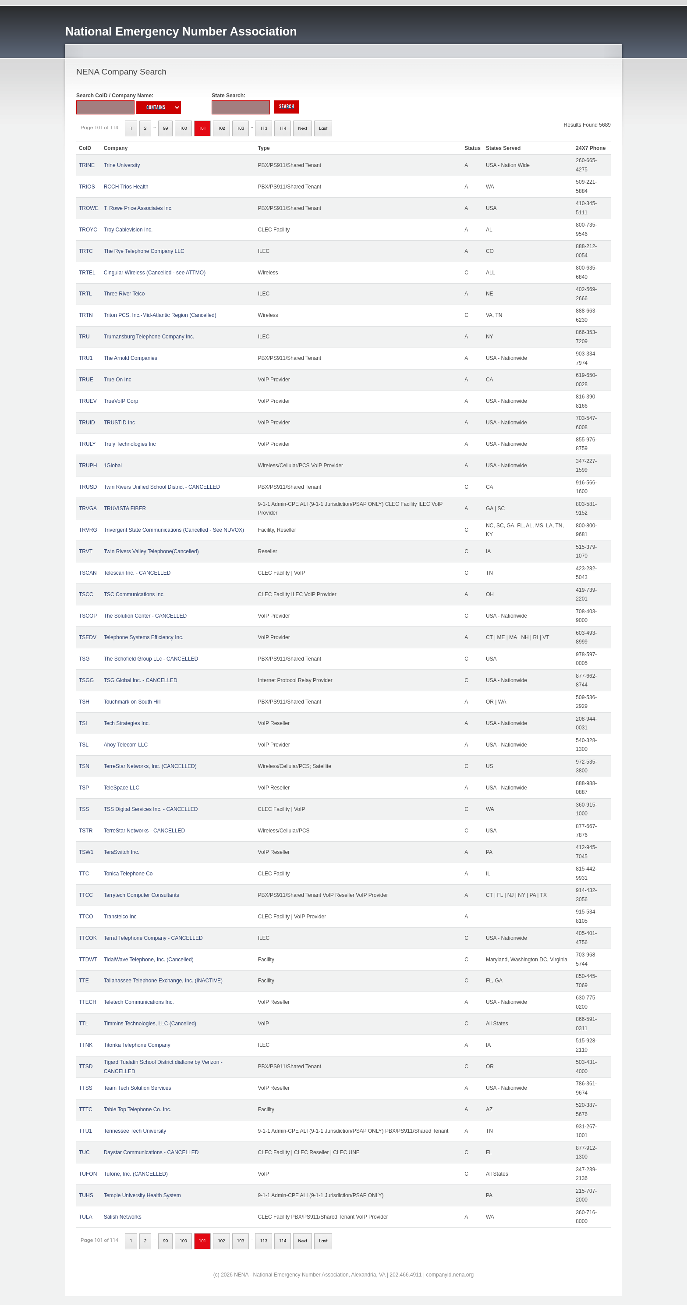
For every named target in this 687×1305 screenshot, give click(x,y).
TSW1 (86, 852)
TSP (84, 788)
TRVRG (88, 530)
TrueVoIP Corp (121, 401)
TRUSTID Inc (119, 423)
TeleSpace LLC (121, 788)
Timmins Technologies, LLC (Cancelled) (150, 1024)
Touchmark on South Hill (132, 702)
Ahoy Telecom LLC (126, 745)
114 (283, 128)
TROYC (88, 230)
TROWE (89, 208)
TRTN (86, 315)
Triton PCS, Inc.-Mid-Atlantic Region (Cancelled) (160, 315)
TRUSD (88, 487)
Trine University (122, 165)
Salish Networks (123, 1217)
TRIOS (87, 187)
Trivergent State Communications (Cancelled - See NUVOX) (174, 530)
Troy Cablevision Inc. (128, 230)
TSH (84, 702)
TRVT (85, 551)
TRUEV (88, 401)
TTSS (85, 1088)
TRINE (87, 165)
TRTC (86, 251)
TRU (84, 337)
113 (263, 128)
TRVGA (88, 508)
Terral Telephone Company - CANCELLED (153, 938)
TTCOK (88, 938)
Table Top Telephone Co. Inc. (137, 1109)
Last (323, 128)
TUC (84, 1152)
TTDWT (88, 960)
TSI (83, 723)
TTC (84, 874)
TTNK (85, 1045)
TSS (84, 809)
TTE (84, 981)
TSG (84, 659)
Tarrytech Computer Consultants (141, 895)
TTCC (86, 895)
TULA (85, 1217)
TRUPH (88, 465)
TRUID (87, 423)
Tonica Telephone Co (128, 874)
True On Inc (117, 380)
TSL (84, 745)
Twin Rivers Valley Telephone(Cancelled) (151, 551)
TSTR (85, 831)
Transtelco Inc (120, 917)
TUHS (86, 1195)
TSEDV (87, 637)
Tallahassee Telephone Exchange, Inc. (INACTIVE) (163, 981)
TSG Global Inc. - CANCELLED (140, 680)
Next (302, 128)
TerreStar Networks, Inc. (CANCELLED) (150, 766)
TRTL (85, 294)
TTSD (85, 1066)
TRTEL (87, 273)
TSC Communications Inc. (134, 594)
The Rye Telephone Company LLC (144, 251)
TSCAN (88, 573)
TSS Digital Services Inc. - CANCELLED (151, 809)
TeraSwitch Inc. (121, 852)
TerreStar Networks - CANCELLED (144, 831)
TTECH (87, 1002)
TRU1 (85, 358)
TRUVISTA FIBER (125, 508)
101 (202, 128)
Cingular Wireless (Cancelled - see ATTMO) (155, 273)
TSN (84, 766)
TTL (83, 1024)
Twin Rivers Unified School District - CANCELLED (162, 487)
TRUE (86, 380)
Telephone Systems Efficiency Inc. (144, 637)
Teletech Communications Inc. (139, 1002)
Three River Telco (124, 294)
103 (240, 128)
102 (221, 128)
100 (183, 128)
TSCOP (88, 616)
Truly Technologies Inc (130, 444)
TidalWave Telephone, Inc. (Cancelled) (149, 960)
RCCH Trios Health (126, 187)
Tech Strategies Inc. (127, 723)
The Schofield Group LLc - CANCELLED (151, 659)
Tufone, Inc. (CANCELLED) (136, 1174)
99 (165, 128)
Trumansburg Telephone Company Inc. (149, 337)
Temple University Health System (142, 1195)
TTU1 (85, 1131)
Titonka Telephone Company (137, 1045)
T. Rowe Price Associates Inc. (138, 208)
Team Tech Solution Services (137, 1088)
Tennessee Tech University (135, 1131)
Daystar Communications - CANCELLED (151, 1152)
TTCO (86, 917)
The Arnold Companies (130, 358)
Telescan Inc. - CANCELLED (137, 573)
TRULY (87, 444)
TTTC (85, 1109)
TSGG (86, 680)
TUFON (88, 1174)
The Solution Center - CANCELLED (145, 616)
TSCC (86, 594)
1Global (113, 465)
